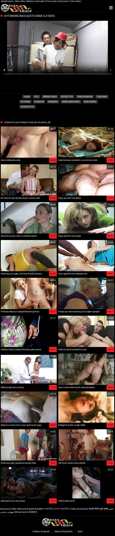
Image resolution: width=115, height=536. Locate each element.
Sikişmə (30, 1)
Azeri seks (40, 1)
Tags (79, 531)
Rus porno (90, 101)
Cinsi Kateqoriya (63, 531)
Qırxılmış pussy (71, 101)
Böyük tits (67, 96)
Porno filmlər (41, 531)
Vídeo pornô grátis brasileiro (30, 509)
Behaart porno (21, 512)
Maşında (53, 101)
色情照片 (33, 512)
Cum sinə (102, 96)
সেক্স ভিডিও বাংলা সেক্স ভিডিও (57, 509)
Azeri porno (63, 1)
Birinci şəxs (50, 96)
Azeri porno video (8, 509)
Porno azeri (51, 1)
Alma (27, 96)
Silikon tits (27, 106)
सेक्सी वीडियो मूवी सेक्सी (98, 509)
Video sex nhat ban (80, 509)
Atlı (36, 96)
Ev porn (25, 101)
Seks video (20, 1)
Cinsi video (75, 1)
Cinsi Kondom (84, 96)
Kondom (39, 101)
